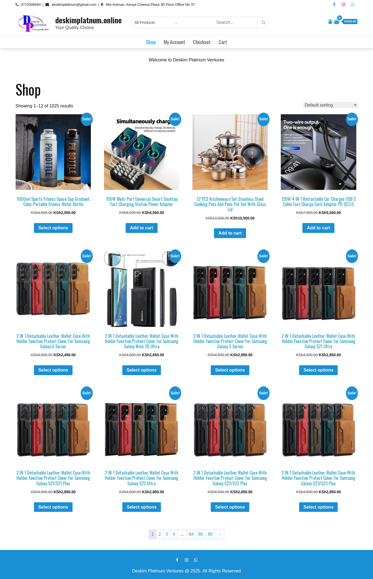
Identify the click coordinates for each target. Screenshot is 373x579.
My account (174, 41)
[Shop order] (330, 105)
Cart (223, 41)
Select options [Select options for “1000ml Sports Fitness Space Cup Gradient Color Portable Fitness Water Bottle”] (53, 228)
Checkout (202, 41)
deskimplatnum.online (88, 20)
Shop (151, 41)
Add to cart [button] (141, 228)
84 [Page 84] (191, 534)
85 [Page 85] (200, 534)
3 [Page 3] (167, 534)
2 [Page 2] (159, 534)
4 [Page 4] (174, 534)
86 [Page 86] (210, 534)
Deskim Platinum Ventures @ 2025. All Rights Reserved (186, 571)
